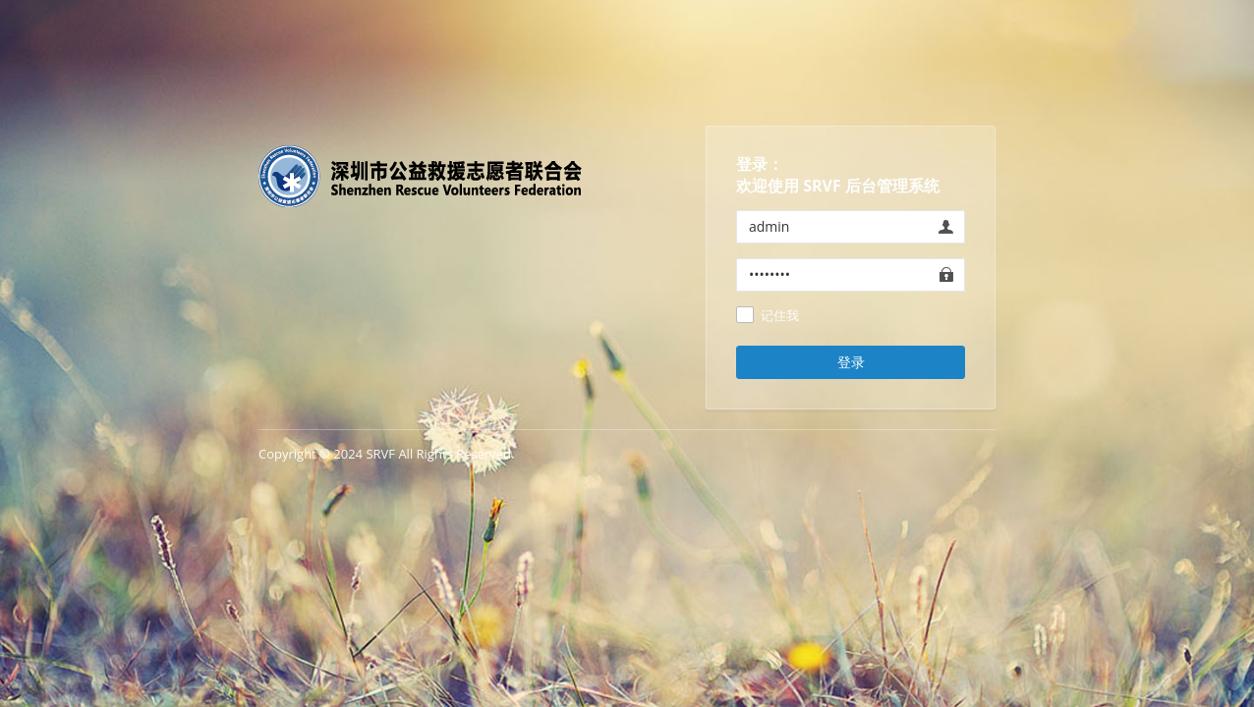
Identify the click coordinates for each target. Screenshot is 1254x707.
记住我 (780, 316)
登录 (851, 362)
